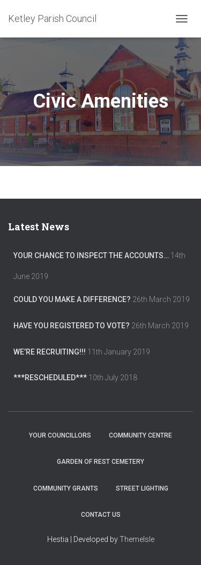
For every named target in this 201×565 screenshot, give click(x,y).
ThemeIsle (137, 539)
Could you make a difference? (72, 299)
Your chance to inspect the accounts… (91, 255)
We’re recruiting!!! (49, 352)
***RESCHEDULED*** (50, 377)
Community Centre (140, 435)
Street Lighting (142, 488)
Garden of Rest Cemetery (100, 461)
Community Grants (65, 488)
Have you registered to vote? (71, 325)
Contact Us (101, 514)
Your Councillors (60, 435)
